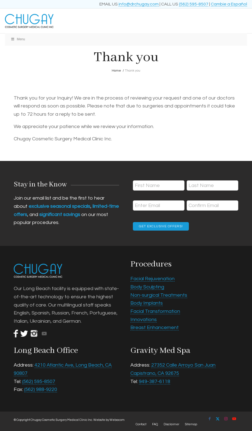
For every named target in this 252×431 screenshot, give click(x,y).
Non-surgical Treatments (158, 295)
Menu (17, 39)
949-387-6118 (154, 381)
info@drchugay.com (139, 4)
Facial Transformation (155, 311)
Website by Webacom (109, 419)
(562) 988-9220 (40, 389)
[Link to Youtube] (234, 419)
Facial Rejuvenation (152, 278)
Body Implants (146, 303)
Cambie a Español (229, 4)
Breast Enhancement (154, 327)
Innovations (143, 319)
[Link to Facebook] (209, 419)
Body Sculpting (147, 287)
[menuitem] (141, 424)
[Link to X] (218, 419)
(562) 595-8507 (193, 4)
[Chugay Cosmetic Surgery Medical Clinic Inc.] (101, 20)
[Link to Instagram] (226, 419)
